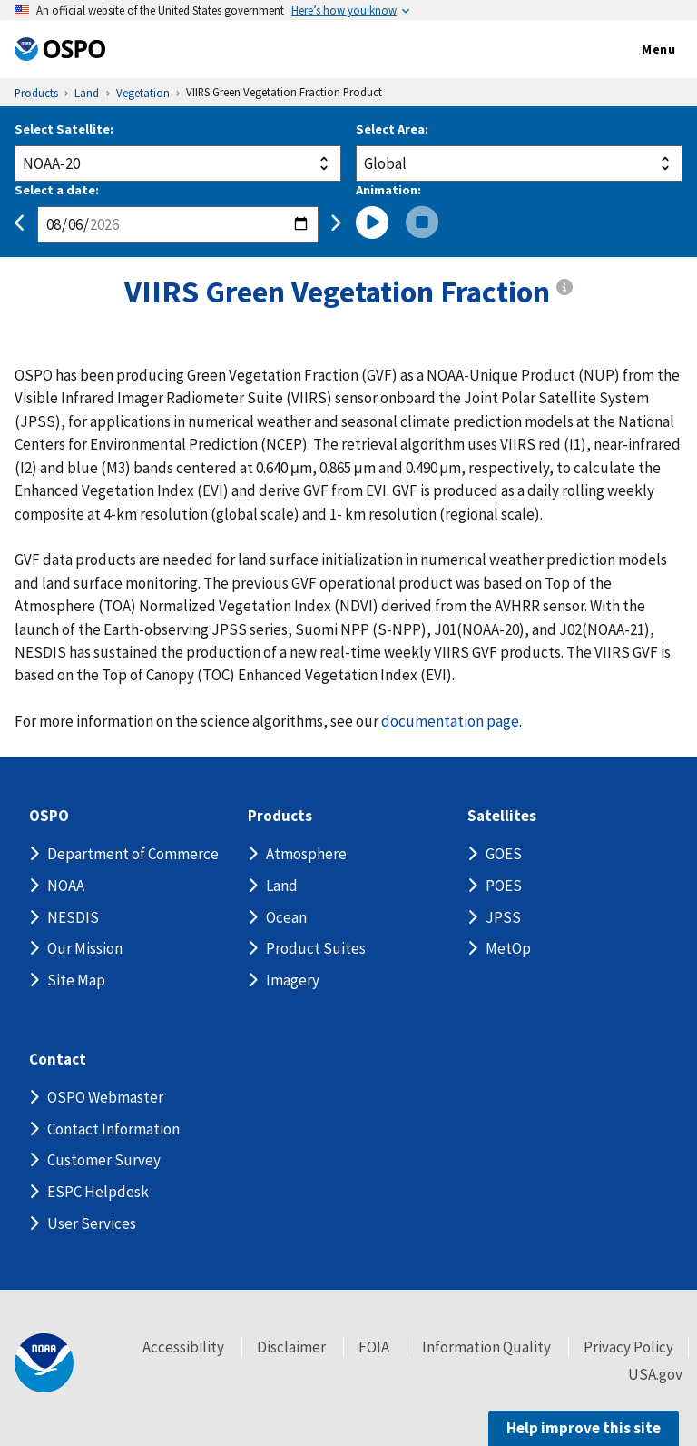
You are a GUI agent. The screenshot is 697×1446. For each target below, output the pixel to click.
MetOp (508, 948)
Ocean (286, 917)
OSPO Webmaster (105, 1097)
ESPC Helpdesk (98, 1192)
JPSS (503, 917)
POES (504, 886)
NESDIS (73, 917)
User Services (91, 1223)
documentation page (450, 721)
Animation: (388, 190)
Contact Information (113, 1129)
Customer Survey (104, 1160)
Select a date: (57, 190)
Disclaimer (291, 1347)
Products (280, 816)
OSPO (49, 816)
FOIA (373, 1347)
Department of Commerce (133, 854)
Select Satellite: (64, 129)
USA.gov (655, 1374)
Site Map (76, 980)
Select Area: (392, 129)
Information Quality (486, 1347)
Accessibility (183, 1347)
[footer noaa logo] (44, 1362)
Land (282, 886)
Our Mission (85, 948)
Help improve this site (583, 1428)
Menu (639, 50)
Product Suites (316, 948)
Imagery (292, 980)
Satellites (501, 816)
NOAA (65, 886)
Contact (57, 1059)
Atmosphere (306, 854)
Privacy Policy (628, 1347)
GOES (504, 854)
